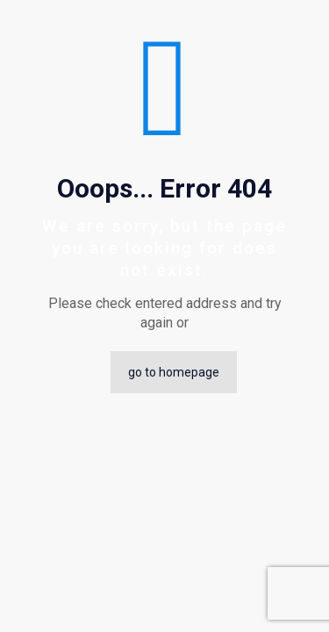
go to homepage (173, 372)
